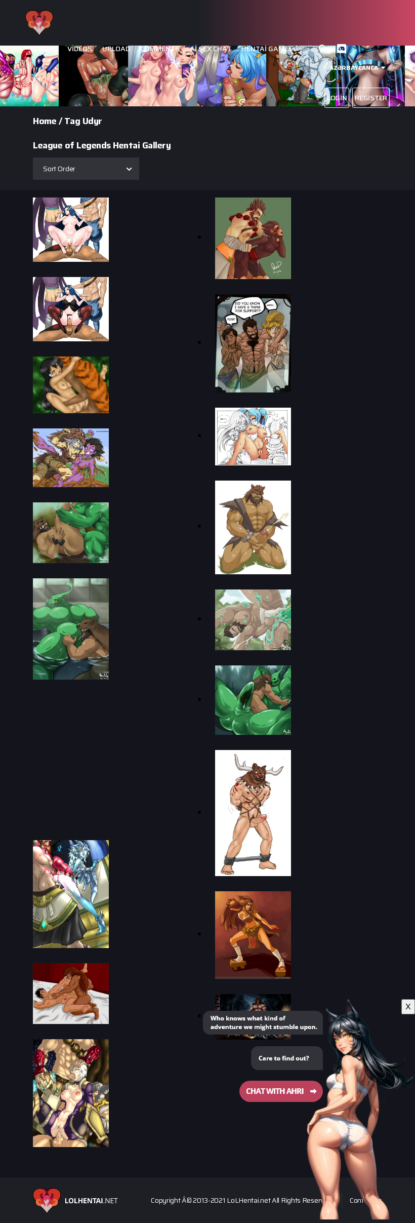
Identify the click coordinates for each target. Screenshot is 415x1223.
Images (43, 49)
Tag (72, 121)
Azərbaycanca (354, 67)
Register (371, 97)
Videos (79, 49)
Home (44, 121)
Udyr (92, 121)
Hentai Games (267, 49)
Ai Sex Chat (210, 49)
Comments (160, 49)
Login (337, 97)
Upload (116, 49)
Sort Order (59, 168)
